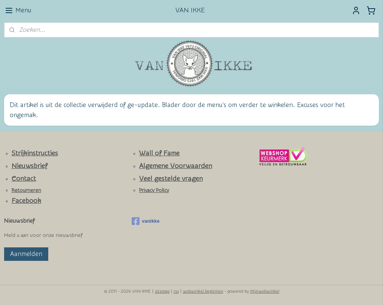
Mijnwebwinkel (264, 291)
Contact (24, 179)
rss (176, 291)
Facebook (26, 201)
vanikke (146, 221)
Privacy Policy (154, 190)
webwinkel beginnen (203, 291)
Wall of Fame (159, 153)
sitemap (162, 291)
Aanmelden (26, 253)
